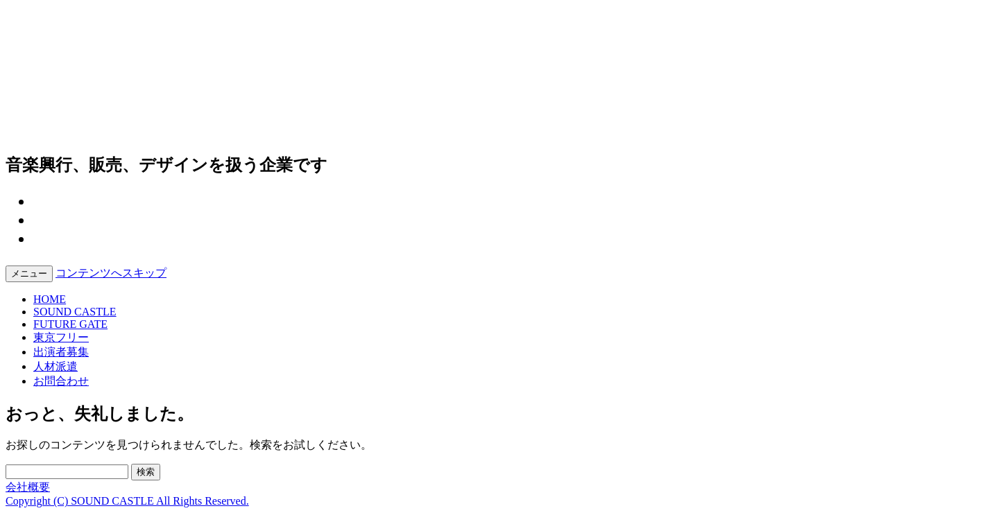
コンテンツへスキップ (111, 273)
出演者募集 (61, 352)
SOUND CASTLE (75, 312)
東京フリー (61, 337)
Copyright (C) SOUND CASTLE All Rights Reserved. (127, 501)
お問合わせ (61, 381)
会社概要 (28, 487)
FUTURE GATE (70, 324)
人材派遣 (55, 366)
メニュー (29, 273)
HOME (49, 299)
